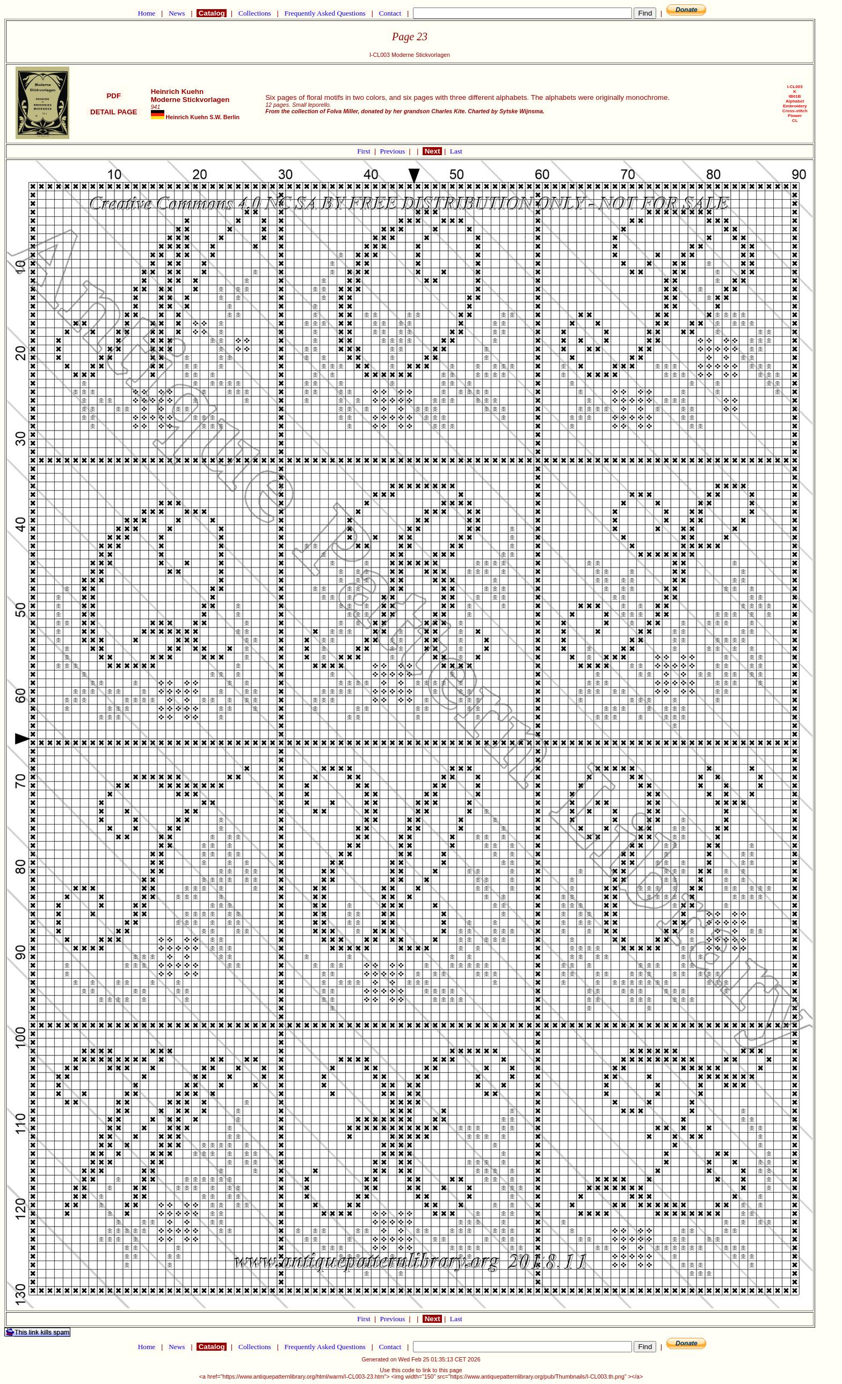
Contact (390, 13)
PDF (114, 96)
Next (432, 151)
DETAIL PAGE (113, 112)
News (177, 13)
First (364, 151)
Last (456, 151)
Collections (255, 13)
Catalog (212, 13)
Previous (393, 151)
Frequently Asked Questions (324, 13)
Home (146, 13)
